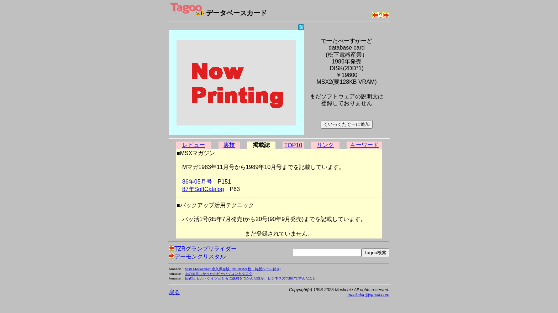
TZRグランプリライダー (203, 249)
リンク (325, 145)
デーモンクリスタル (197, 256)
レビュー (193, 145)
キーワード (364, 145)
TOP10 (293, 145)
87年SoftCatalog (203, 189)
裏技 (229, 145)
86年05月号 (197, 182)
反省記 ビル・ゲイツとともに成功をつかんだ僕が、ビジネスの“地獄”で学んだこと (250, 278)
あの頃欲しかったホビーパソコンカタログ (218, 274)
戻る (174, 292)
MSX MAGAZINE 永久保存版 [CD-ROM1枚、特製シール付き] (232, 269)
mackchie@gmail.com (368, 294)
